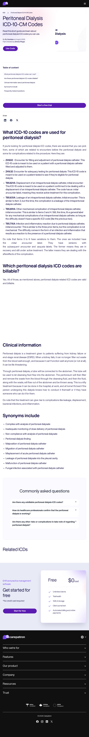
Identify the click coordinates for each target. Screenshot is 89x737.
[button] (84, 3)
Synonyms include (10, 87)
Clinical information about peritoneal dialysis (19, 83)
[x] (51, 721)
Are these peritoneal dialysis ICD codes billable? (21, 78)
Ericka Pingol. (20, 42)
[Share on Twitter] (17, 120)
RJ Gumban (9, 39)
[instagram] (42, 721)
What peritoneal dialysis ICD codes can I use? (20, 74)
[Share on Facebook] (11, 120)
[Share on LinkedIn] (5, 120)
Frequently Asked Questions (14, 91)
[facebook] (37, 721)
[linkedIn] (46, 721)
